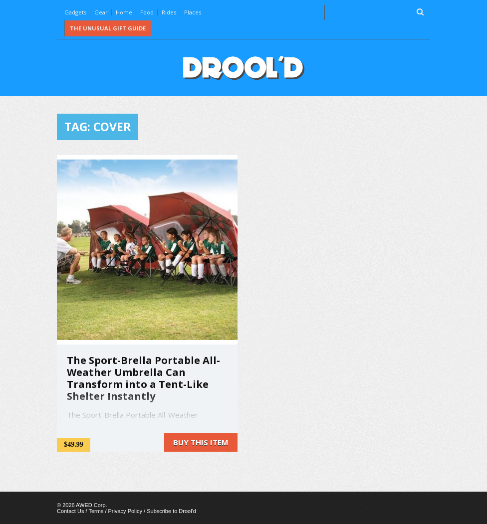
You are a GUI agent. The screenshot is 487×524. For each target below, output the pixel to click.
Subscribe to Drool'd (171, 511)
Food (147, 12)
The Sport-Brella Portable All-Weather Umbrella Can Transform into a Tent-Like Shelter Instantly (143, 378)
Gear (101, 12)
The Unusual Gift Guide (108, 28)
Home (124, 12)
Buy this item (201, 442)
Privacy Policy (125, 511)
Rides (169, 12)
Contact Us (70, 511)
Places (192, 12)
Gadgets (75, 12)
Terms (95, 511)
